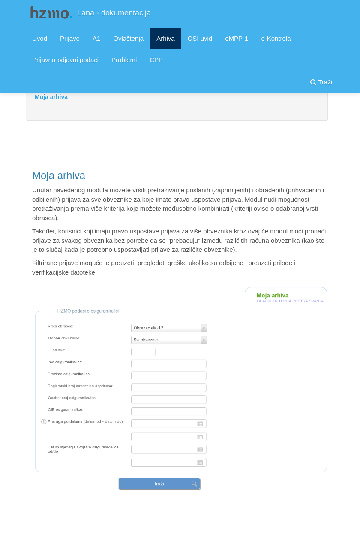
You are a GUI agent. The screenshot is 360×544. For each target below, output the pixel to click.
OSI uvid (200, 38)
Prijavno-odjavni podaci (65, 59)
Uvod (39, 38)
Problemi (124, 59)
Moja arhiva (51, 96)
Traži (321, 82)
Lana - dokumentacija (114, 13)
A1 (96, 38)
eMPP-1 (236, 38)
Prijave (70, 38)
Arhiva (165, 38)
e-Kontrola (276, 38)
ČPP (156, 59)
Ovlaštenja (128, 38)
